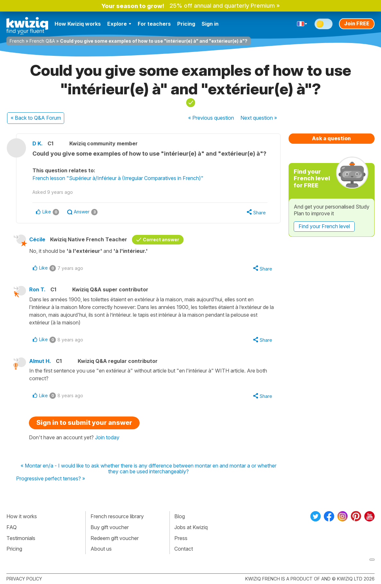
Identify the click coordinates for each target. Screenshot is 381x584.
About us (101, 548)
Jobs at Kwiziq (191, 527)
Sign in (210, 24)
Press (180, 538)
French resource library (117, 516)
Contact (183, 548)
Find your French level (324, 226)
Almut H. (40, 361)
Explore (119, 24)
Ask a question (331, 138)
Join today (107, 437)
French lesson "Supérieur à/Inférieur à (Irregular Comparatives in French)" (117, 178)
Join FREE (356, 23)
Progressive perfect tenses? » (50, 479)
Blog (179, 516)
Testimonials (20, 538)
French (17, 41)
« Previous (211, 118)
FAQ (11, 527)
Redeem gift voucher (115, 538)
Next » (258, 118)
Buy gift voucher (110, 527)
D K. (37, 143)
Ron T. (37, 289)
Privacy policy (24, 578)
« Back (36, 118)
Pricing (186, 24)
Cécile (37, 239)
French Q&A (42, 41)
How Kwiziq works (78, 24)
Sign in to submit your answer (84, 422)
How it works (21, 516)
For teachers (154, 24)
